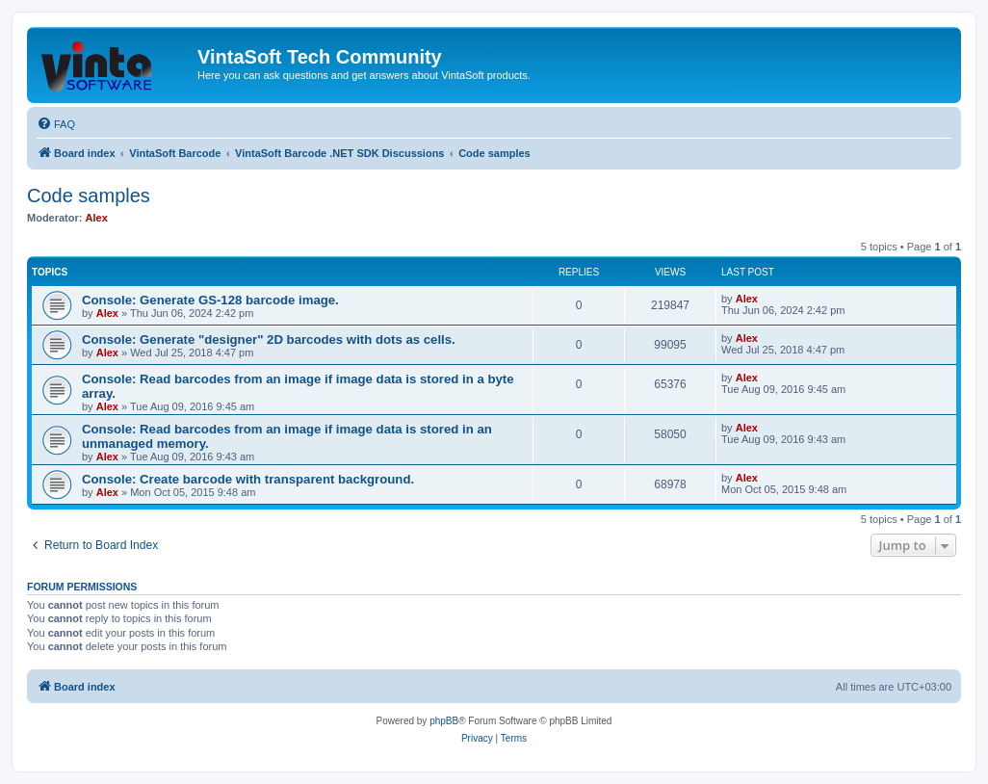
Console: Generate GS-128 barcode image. (210, 300)
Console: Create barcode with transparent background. (248, 479)
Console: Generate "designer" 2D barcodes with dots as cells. (268, 339)
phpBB (443, 721)
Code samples (88, 195)
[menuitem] (56, 124)
